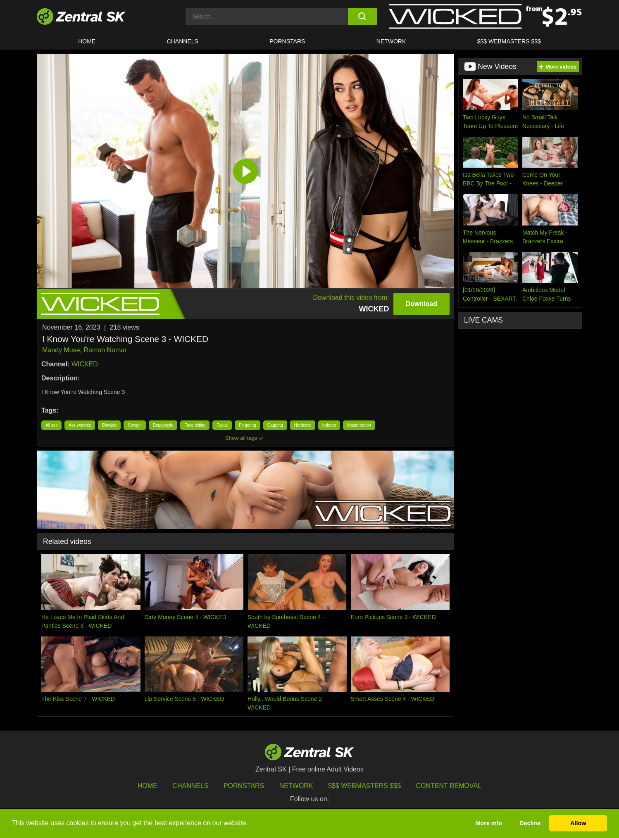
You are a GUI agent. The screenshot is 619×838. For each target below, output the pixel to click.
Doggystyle (163, 425)
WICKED (84, 364)
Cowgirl (134, 425)
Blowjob (109, 425)
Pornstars (287, 41)
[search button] (362, 16)
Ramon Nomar (104, 350)
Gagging (275, 425)
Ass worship (80, 425)
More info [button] (488, 823)
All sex (51, 425)
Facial (222, 425)
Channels (182, 41)
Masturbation (359, 425)
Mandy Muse (61, 350)
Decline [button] (529, 823)
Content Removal (449, 785)
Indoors (329, 425)
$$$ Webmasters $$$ (509, 41)
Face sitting (194, 425)
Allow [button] (578, 823)
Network (391, 41)
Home (86, 41)
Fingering (247, 425)
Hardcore (302, 425)
